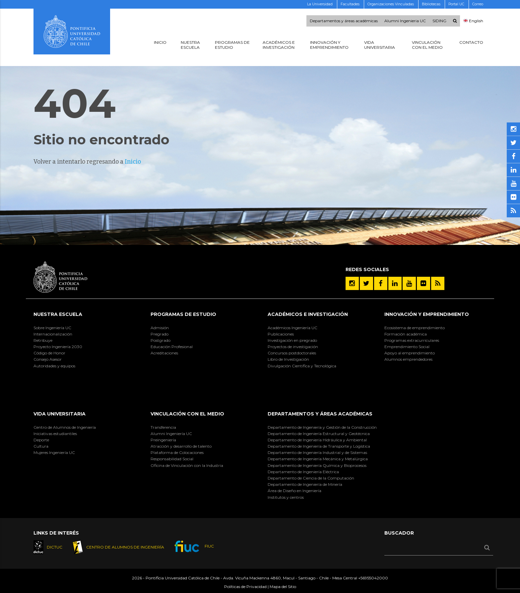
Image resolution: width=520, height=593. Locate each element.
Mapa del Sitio (283, 586)
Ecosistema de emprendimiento (414, 327)
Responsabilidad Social (172, 458)
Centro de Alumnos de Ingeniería (64, 427)
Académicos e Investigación (308, 314)
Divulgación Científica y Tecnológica (302, 365)
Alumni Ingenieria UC (405, 21)
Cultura (40, 446)
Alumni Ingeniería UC (171, 433)
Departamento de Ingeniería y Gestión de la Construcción (322, 427)
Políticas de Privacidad (245, 586)
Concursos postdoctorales (292, 352)
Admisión (160, 327)
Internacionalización (52, 334)
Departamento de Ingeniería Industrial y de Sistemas (317, 452)
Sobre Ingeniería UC (52, 327)
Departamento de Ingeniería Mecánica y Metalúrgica (318, 458)
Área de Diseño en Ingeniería (294, 490)
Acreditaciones (164, 352)
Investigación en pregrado (292, 340)
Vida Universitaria (59, 414)
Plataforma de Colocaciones (177, 452)
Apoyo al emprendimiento (409, 352)
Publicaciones (281, 334)
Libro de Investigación (288, 359)
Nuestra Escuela (57, 314)
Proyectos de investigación (293, 346)
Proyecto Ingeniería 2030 (57, 346)
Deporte (41, 439)
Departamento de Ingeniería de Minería (305, 484)
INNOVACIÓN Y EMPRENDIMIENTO (426, 314)
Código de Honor (49, 352)
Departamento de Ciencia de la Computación (311, 478)
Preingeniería (163, 439)
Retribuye (42, 340)
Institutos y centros (286, 497)
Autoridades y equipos (54, 365)
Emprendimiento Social (406, 346)
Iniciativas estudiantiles (55, 433)
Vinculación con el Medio (187, 414)
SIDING (439, 21)
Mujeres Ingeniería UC (54, 452)
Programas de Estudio (183, 314)
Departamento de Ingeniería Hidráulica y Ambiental (317, 439)
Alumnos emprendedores (408, 359)
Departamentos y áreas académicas (344, 21)
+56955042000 (373, 577)
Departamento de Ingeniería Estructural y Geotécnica (319, 433)
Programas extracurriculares (411, 340)
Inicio (133, 161)
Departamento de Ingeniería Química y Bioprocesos (317, 465)
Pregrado (159, 334)
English (473, 21)
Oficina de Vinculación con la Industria (187, 465)
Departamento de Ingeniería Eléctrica (303, 471)
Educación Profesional (172, 346)
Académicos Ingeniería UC (292, 327)
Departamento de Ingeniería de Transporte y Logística (319, 446)
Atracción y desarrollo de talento (181, 446)
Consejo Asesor (47, 359)
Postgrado (160, 340)
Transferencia (163, 427)
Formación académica (405, 334)
